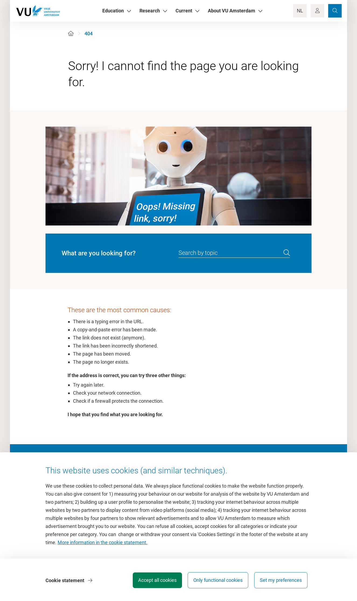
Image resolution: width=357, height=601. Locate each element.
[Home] (71, 33)
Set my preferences (281, 580)
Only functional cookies (217, 580)
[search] (287, 253)
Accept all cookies (156, 580)
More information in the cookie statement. (103, 543)
